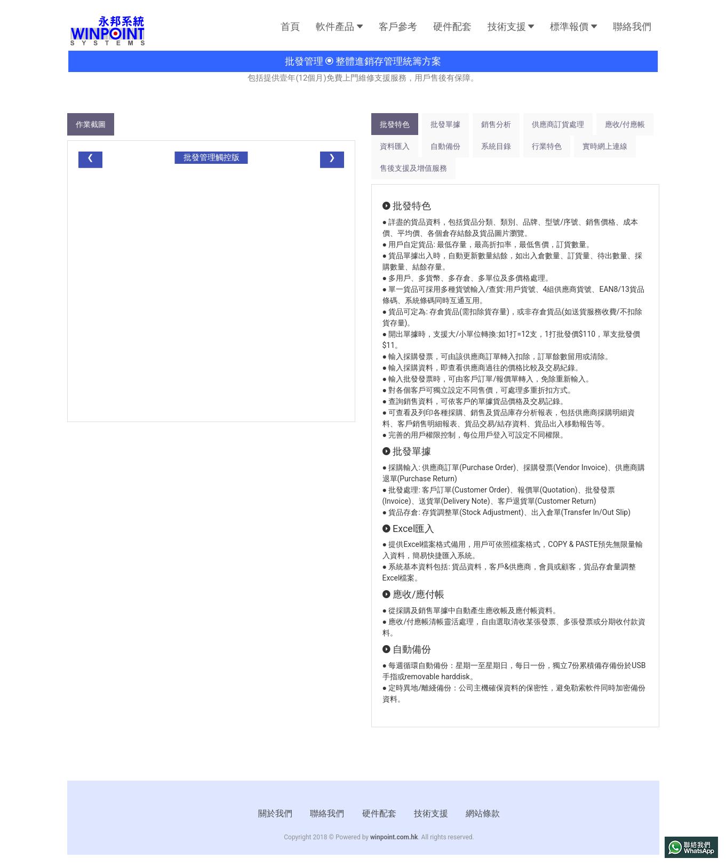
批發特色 (395, 124)
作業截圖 (91, 124)
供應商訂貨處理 (558, 124)
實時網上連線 (605, 146)
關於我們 (275, 813)
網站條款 (483, 813)
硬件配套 (452, 26)
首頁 (290, 26)
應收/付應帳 (625, 124)
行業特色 (547, 146)
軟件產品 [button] (339, 26)
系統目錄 (496, 146)
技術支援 (431, 813)
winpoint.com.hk (394, 837)
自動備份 (445, 146)
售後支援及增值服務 (413, 168)
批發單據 (445, 124)
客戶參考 (398, 26)
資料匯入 (395, 146)
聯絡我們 (632, 26)
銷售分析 (496, 124)
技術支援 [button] (511, 26)
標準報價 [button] (573, 26)
